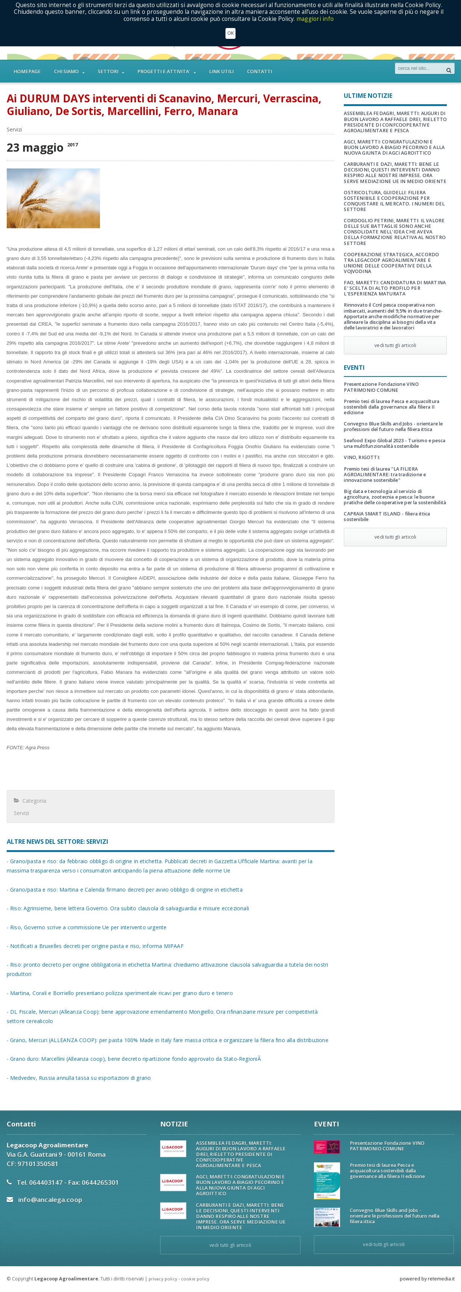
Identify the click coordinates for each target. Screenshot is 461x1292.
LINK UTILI (221, 71)
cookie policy (195, 1279)
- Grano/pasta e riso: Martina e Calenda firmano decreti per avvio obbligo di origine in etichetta (121, 889)
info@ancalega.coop (49, 1199)
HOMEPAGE (27, 71)
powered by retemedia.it (427, 1279)
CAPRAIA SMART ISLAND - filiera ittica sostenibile (385, 517)
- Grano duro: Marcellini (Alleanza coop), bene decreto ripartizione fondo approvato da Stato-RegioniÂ (131, 1058)
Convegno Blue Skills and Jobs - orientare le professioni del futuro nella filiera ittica (392, 427)
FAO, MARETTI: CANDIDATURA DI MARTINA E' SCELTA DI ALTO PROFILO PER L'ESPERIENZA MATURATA (393, 288)
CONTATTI (259, 71)
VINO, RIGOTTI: (361, 457)
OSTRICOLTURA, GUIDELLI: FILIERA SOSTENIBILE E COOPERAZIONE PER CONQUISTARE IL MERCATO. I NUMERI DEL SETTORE (393, 201)
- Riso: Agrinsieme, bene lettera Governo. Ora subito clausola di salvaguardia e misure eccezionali (124, 908)
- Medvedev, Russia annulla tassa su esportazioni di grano (77, 1077)
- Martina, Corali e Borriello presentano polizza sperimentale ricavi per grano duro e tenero (116, 993)
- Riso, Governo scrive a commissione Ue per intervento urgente (84, 927)
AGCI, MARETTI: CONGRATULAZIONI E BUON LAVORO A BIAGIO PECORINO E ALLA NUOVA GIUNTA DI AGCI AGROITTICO (395, 147)
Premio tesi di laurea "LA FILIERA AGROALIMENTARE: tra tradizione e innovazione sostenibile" (384, 474)
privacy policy (163, 1279)
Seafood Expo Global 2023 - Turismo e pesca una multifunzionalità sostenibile (393, 443)
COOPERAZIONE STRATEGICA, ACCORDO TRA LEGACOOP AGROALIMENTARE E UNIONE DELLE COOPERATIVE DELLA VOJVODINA (390, 263)
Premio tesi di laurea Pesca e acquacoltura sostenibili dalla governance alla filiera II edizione (390, 407)
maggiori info (315, 19)
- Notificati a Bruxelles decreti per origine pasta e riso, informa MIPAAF (92, 945)
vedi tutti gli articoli (395, 345)
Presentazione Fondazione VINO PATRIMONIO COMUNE (380, 387)
